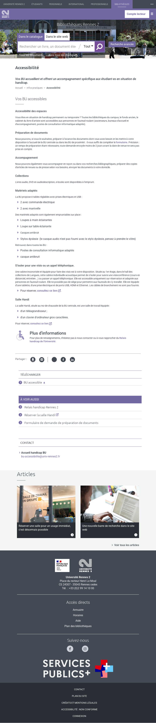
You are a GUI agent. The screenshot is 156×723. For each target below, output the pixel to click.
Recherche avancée (122, 44)
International (76, 4)
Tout (88, 46)
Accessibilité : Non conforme (79, 709)
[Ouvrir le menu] (152, 14)
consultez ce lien (49, 290)
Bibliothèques (122, 4)
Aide (78, 620)
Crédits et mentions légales (79, 702)
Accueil (19, 87)
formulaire (121, 142)
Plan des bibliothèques (78, 626)
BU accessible (33, 382)
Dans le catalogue (31, 36)
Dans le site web (57, 36)
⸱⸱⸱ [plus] (151, 4)
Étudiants (37, 4)
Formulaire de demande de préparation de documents (61, 422)
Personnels (55, 4)
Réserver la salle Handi (41, 415)
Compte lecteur (136, 14)
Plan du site (79, 696)
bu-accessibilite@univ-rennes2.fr (40, 456)
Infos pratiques (35, 87)
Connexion (79, 716)
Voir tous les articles (126, 545)
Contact (79, 689)
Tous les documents (31, 55)
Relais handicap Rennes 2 (41, 407)
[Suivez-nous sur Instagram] (85, 647)
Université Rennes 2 (14, 4)
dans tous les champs (62, 55)
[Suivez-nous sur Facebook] (70, 647)
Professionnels (99, 4)
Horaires (78, 615)
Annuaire (78, 609)
